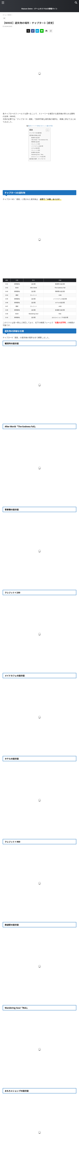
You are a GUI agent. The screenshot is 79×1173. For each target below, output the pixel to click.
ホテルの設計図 (35, 148)
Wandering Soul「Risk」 (37, 154)
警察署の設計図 (35, 141)
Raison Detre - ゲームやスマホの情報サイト (39, 9)
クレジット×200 (35, 144)
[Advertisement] (21, 175)
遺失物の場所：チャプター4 (37, 159)
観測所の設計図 (35, 137)
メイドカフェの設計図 (37, 146)
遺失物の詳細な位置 (35, 135)
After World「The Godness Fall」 (40, 139)
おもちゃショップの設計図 (38, 156)
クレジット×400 (35, 150)
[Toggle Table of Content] (46, 130)
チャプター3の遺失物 (35, 133)
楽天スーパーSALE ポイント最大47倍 (40, 126)
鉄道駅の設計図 (35, 152)
